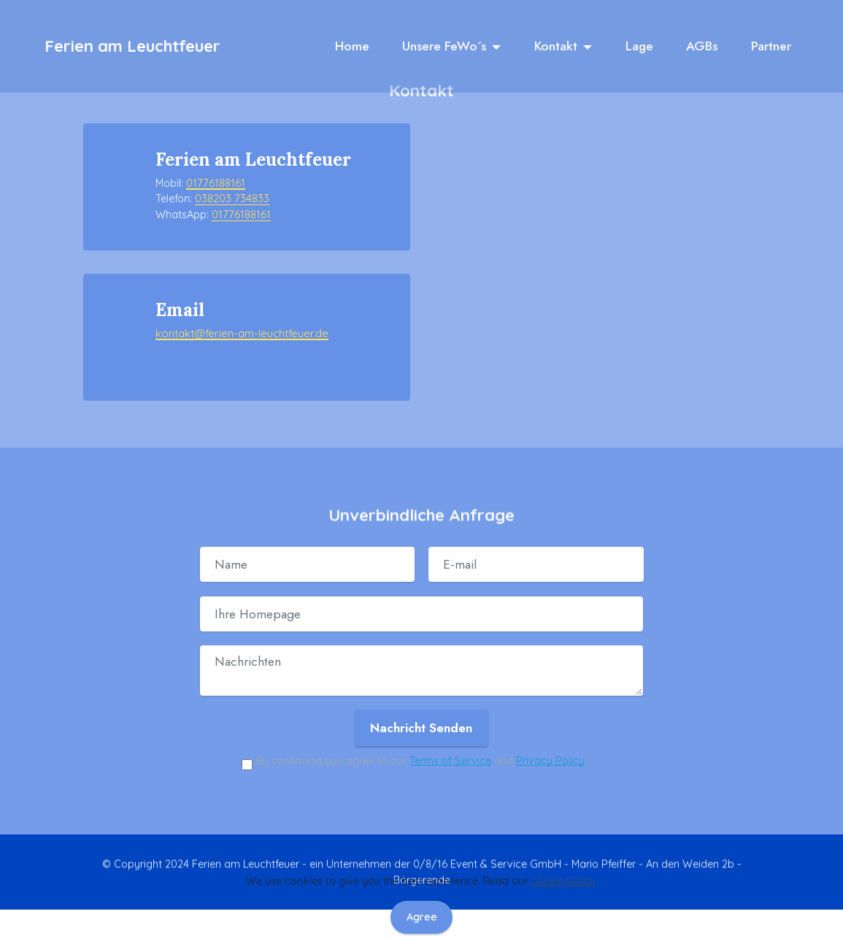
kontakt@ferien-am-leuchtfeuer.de (238, 325)
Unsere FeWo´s (444, 46)
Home (352, 46)
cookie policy (563, 881)
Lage (639, 46)
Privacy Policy (550, 744)
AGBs (701, 46)
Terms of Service (450, 744)
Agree (422, 916)
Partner (771, 46)
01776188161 (215, 183)
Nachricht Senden (421, 711)
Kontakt (555, 46)
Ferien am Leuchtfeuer (132, 47)
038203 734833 (232, 198)
